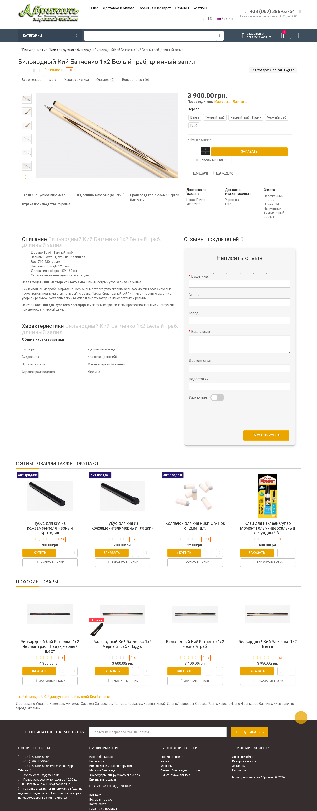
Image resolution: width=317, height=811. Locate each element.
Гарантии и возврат (103, 799)
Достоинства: (200, 351)
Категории (50, 35)
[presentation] (223, 406)
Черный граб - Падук (246, 117)
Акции (165, 752)
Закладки (239, 757)
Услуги (200, 8)
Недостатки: (199, 370)
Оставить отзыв (266, 426)
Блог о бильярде (101, 748)
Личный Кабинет (243, 748)
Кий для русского (57, 687)
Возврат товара (100, 790)
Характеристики (76, 79)
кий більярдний (30, 687)
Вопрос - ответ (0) (135, 79)
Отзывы (182, 8)
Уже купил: (198, 388)
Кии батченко (100, 687)
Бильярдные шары (102, 770)
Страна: (195, 286)
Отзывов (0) (105, 79)
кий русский (80, 687)
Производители (172, 748)
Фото (53, 79)
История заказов (244, 752)
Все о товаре (31, 79)
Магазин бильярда (102, 761)
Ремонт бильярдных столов (180, 761)
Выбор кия (96, 752)
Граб (193, 125)
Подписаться (250, 723)
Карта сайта (97, 795)
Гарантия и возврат (154, 8)
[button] (25, 177)
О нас (94, 8)
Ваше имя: (200, 267)
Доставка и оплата (118, 8)
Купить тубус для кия (175, 766)
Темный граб (215, 117)
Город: (194, 304)
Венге (194, 117)
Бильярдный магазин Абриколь (111, 757)
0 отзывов (54, 70)
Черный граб (276, 117)
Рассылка (239, 761)
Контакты (96, 786)
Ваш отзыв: (201, 322)
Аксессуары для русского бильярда (114, 766)
